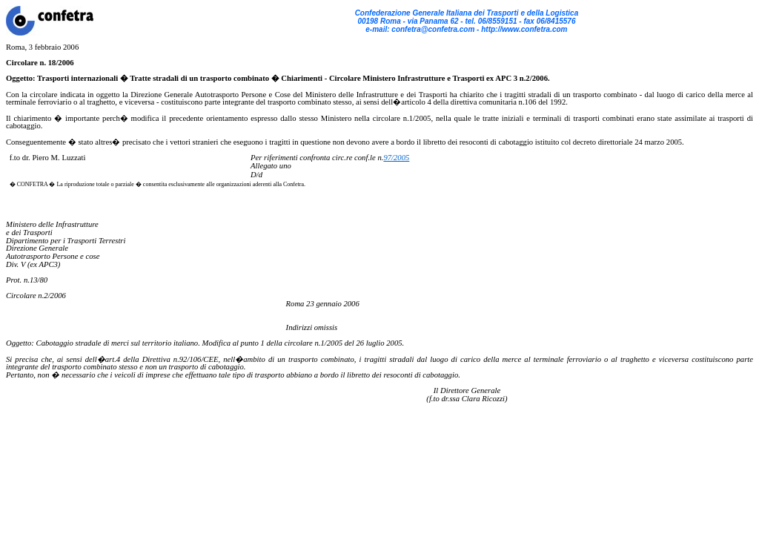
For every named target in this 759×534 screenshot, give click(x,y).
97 (387, 158)
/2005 (400, 158)
